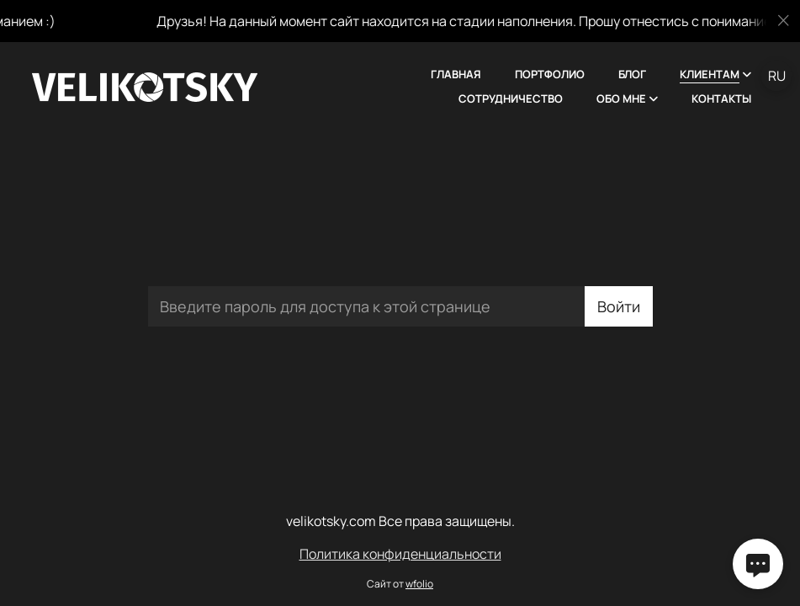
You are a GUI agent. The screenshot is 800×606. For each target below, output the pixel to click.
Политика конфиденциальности (400, 554)
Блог (632, 74)
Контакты (721, 98)
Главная (456, 74)
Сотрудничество (510, 98)
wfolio (419, 584)
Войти (618, 306)
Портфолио (550, 74)
